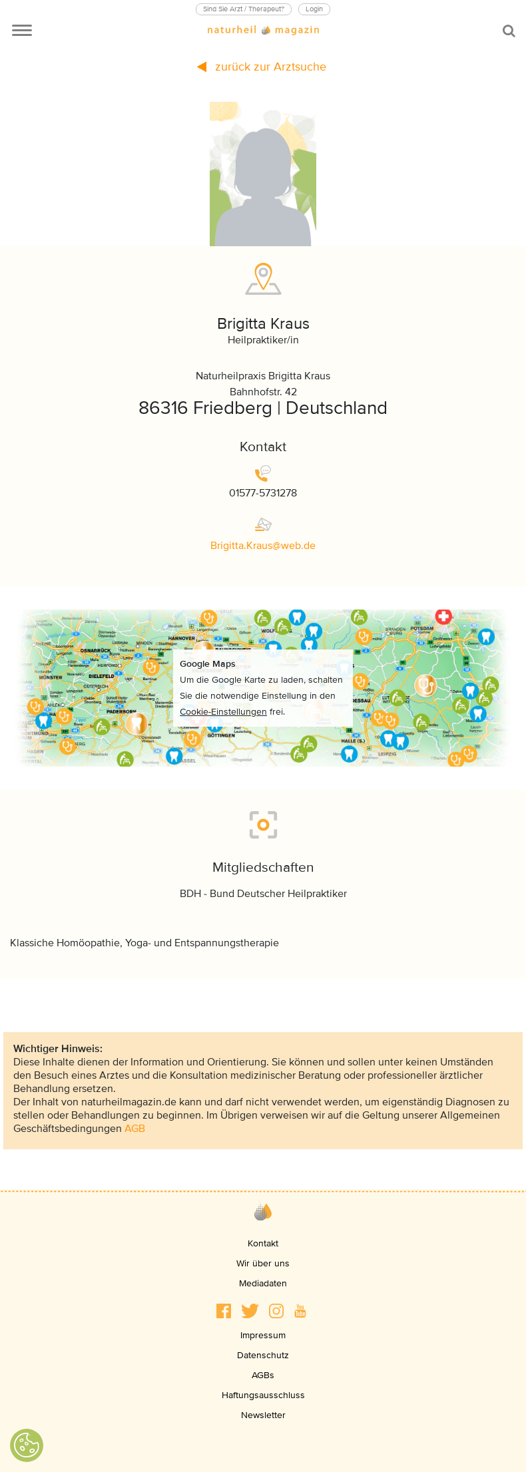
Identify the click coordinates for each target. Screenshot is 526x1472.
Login (314, 9)
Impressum (263, 1335)
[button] (223, 1311)
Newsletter (263, 1415)
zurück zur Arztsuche (261, 66)
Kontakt (263, 1243)
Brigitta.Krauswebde (263, 545)
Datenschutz (263, 1355)
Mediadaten (263, 1283)
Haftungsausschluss (263, 1395)
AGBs (263, 1375)
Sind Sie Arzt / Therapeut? (243, 9)
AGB (135, 1128)
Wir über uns (263, 1263)
